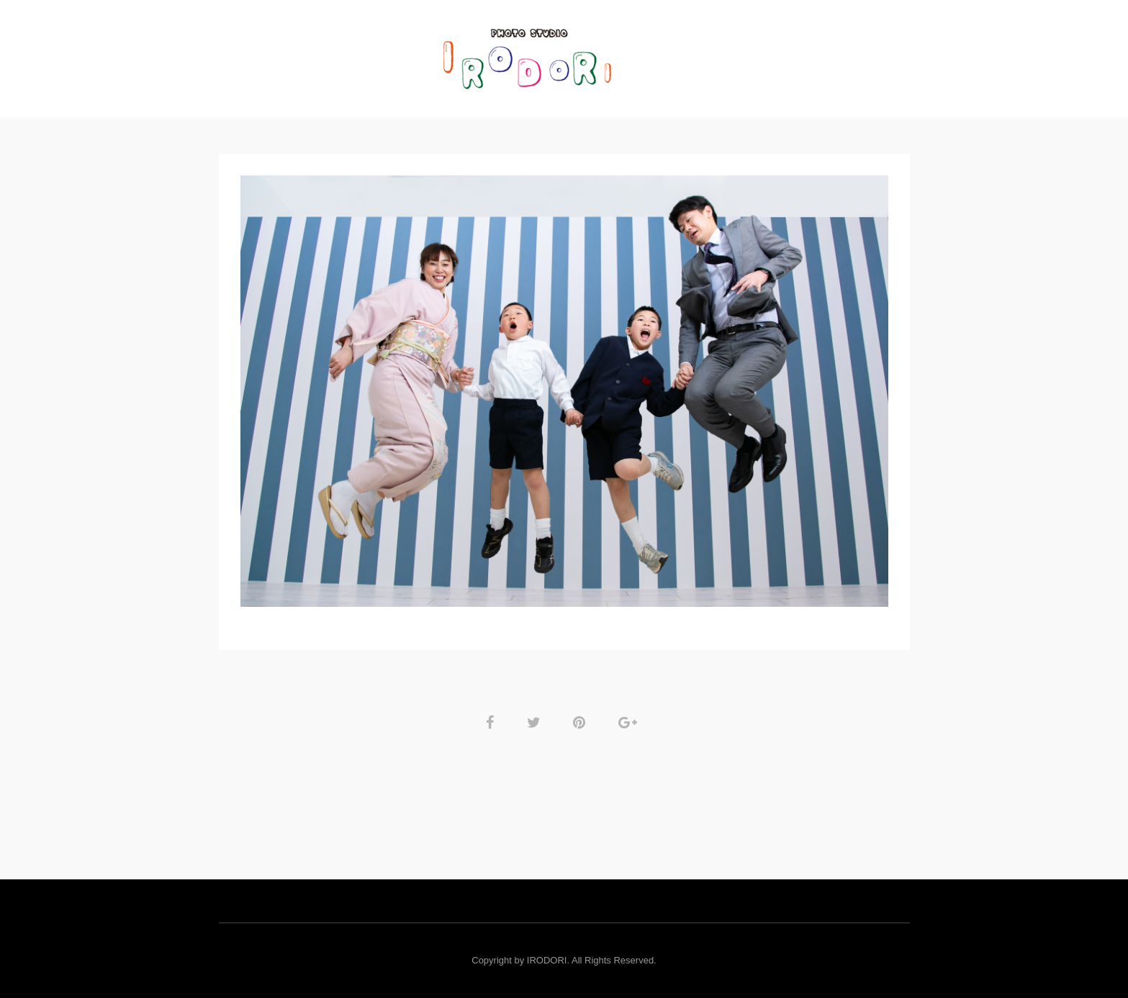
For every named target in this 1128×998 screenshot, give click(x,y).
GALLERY (399, 53)
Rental (719, 53)
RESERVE (786, 53)
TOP (340, 53)
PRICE (658, 53)
